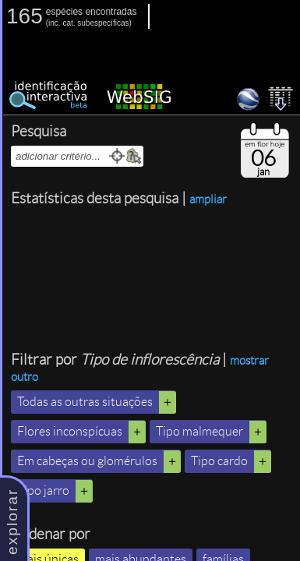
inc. (54, 23)
